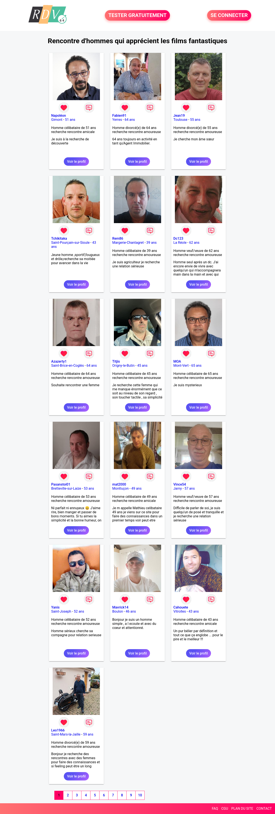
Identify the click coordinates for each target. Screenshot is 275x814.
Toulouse (180, 120)
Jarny (177, 488)
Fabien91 (119, 115)
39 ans (151, 243)
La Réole (179, 243)
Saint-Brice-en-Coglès (67, 365)
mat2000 (119, 484)
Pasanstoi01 (60, 484)
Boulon (117, 611)
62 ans (194, 243)
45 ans (142, 365)
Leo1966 (58, 730)
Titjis (116, 361)
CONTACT (264, 808)
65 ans (196, 365)
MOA (177, 361)
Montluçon (120, 488)
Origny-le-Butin (123, 365)
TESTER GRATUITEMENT (137, 15)
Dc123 (178, 238)
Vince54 (179, 484)
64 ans (130, 120)
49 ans (136, 488)
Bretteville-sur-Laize (66, 488)
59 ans (88, 734)
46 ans (131, 611)
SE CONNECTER (229, 15)
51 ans (70, 120)
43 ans (194, 611)
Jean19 (179, 115)
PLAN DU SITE (242, 808)
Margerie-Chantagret (128, 243)
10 (140, 795)
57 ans (190, 488)
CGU (224, 808)
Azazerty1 (59, 361)
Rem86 (117, 238)
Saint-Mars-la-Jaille (65, 734)
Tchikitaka (59, 238)
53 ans (89, 488)
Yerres (117, 120)
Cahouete (180, 607)
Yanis (55, 607)
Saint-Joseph (61, 611)
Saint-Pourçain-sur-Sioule (70, 243)
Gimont (56, 120)
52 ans (79, 611)
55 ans (195, 120)
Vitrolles (179, 611)
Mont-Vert (181, 365)
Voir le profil (76, 161)
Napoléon (58, 115)
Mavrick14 (120, 607)
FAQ (215, 808)
